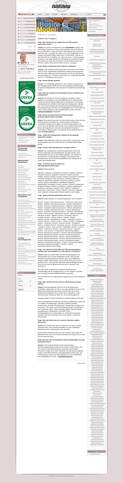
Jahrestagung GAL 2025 (97, 152)
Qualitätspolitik (31, 39)
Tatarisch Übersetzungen (97, 422)
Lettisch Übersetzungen (97, 368)
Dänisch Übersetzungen (97, 312)
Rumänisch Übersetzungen (97, 399)
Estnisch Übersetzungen (97, 318)
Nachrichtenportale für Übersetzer (26, 137)
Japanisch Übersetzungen (97, 348)
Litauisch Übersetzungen (97, 370)
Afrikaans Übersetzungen (97, 284)
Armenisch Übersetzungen (97, 296)
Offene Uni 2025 (97, 163)
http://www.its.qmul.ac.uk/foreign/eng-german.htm (27, 209)
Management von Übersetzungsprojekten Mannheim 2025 (97, 202)
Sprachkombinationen (30, 18)
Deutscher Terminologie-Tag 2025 (97, 194)
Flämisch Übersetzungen (97, 322)
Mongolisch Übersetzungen (97, 380)
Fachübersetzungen (30, 27)
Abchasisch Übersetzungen (97, 279)
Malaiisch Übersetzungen (97, 374)
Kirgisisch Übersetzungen (97, 358)
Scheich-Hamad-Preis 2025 (97, 108)
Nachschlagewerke (30, 43)
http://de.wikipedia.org (95, 453)
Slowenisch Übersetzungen (97, 413)
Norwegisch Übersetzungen (97, 386)
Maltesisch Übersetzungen (97, 375)
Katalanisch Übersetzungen (97, 355)
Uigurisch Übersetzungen (97, 432)
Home (40, 14)
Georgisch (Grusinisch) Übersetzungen (97, 328)
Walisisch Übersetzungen (97, 442)
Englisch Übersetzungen (97, 315)
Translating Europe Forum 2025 (97, 119)
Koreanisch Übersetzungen (97, 360)
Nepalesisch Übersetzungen (97, 382)
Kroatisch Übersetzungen (97, 362)
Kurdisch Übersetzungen (97, 363)
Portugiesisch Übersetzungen (97, 398)
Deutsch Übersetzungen (97, 313)
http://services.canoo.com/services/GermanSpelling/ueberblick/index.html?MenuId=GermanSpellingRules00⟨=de (35, 250)
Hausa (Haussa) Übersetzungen (97, 332)
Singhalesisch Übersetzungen (97, 410)
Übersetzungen (31, 30)
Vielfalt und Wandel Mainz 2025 (97, 207)
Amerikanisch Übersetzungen (97, 287)
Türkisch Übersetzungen (97, 430)
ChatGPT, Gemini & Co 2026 (97, 105)
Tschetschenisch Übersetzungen (97, 427)
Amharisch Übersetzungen (97, 289)
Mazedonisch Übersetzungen (97, 377)
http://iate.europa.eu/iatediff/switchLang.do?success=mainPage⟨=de (28, 202)
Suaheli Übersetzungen (97, 417)
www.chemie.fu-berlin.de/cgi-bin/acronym (25, 245)
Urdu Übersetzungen (97, 437)
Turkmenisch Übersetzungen (97, 429)
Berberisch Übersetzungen (97, 303)
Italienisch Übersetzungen (97, 346)
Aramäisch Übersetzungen (97, 294)
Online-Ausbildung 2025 (96, 135)
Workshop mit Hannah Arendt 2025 (97, 116)
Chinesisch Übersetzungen (97, 310)
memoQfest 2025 (97, 173)
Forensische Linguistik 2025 (97, 155)
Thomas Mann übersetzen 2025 (97, 141)
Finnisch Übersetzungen (97, 320)
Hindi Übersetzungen (97, 336)
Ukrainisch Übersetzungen (97, 434)
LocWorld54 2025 (97, 132)
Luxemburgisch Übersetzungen (97, 372)
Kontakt (55, 14)
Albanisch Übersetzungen (97, 286)
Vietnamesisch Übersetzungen (97, 441)
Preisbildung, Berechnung (54, 77)
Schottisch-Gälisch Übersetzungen (97, 403)
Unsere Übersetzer (30, 36)
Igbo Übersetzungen (97, 337)
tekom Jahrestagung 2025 (97, 122)
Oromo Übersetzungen (97, 387)
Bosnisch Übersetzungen (97, 305)
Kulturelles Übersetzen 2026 (97, 95)
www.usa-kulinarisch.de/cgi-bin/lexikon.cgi (24, 218)
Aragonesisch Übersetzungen (97, 293)
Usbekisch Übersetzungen (97, 439)
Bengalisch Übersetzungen (97, 301)
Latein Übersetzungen (97, 367)
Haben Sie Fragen (27, 50)
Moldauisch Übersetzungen (97, 379)
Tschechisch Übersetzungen (97, 425)
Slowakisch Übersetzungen (97, 411)
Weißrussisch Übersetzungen (97, 444)
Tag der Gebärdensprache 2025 (96, 144)
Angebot (74, 63)
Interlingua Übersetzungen (97, 341)
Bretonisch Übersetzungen (97, 306)
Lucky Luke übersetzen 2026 (97, 98)
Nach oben (80, 363)
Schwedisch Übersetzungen (97, 405)
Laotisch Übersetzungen (97, 365)
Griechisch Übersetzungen (97, 331)
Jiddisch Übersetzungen (97, 351)
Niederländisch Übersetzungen (97, 384)
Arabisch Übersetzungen (97, 291)
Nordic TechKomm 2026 (97, 92)
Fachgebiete (32, 33)
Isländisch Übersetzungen (97, 344)
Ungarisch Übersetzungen (97, 436)
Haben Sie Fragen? (52, 34)
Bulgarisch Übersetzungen (97, 308)
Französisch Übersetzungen (97, 324)
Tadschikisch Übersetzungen (97, 418)
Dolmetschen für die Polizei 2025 (97, 197)
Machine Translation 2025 (97, 165)
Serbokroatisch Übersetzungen (97, 408)
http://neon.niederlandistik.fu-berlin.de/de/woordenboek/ (25, 178)
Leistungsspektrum (30, 21)
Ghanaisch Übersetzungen (97, 325)
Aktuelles (64, 14)
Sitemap (30, 46)
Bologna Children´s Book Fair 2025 (97, 191)
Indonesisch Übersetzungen (97, 339)
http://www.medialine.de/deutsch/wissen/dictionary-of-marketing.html (30, 225)
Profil (47, 14)
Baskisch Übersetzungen (97, 300)
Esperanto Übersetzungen (97, 317)
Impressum (74, 14)
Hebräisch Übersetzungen (97, 334)
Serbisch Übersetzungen (97, 406)
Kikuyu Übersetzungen (97, 356)
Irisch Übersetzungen (97, 343)
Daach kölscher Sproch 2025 (97, 138)
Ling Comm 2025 (97, 179)
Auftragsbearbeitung (30, 24)
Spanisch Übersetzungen (97, 415)
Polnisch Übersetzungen (97, 396)
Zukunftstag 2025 (97, 125)
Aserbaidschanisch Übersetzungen (97, 298)
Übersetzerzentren (23, 142)
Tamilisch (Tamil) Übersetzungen (97, 420)
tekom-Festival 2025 (97, 176)
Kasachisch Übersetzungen (97, 353)
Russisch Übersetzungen (97, 401)
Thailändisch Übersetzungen (97, 424)
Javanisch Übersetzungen (97, 349)
